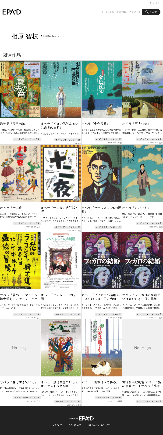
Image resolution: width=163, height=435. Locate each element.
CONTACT (75, 420)
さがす (151, 12)
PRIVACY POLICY (99, 420)
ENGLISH (155, 3)
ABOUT (57, 420)
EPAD (78, 433)
